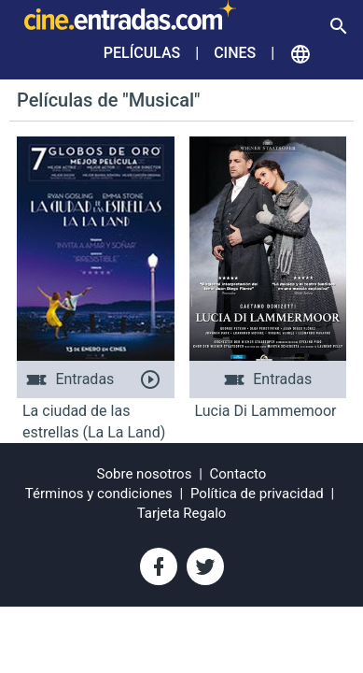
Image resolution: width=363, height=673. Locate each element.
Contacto (238, 473)
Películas (142, 53)
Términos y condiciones (99, 493)
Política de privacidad (257, 493)
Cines (235, 53)
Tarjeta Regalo (182, 513)
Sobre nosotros (144, 473)
